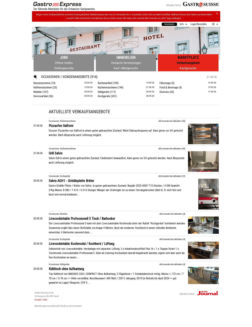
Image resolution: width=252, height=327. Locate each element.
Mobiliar (37, 92)
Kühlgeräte (103, 92)
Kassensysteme (41, 83)
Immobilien (125, 57)
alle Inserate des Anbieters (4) (172, 214)
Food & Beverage (168, 87)
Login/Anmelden (199, 24)
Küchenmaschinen (107, 87)
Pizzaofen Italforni (61, 126)
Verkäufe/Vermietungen (126, 63)
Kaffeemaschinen (42, 87)
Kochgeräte (104, 96)
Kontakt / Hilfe (41, 299)
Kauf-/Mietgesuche (126, 68)
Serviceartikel (40, 96)
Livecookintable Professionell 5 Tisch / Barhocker (82, 219)
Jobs (64, 57)
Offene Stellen (64, 63)
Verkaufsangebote (188, 63)
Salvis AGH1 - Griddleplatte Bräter (71, 181)
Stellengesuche (64, 68)
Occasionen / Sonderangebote (61, 77)
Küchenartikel (105, 83)
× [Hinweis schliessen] (217, 13)
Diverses (164, 92)
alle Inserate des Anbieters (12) (171, 176)
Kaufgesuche (188, 68)
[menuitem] (169, 24)
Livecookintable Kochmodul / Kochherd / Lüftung (81, 244)
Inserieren (169, 24)
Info (182, 24)
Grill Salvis (55, 153)
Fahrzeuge (165, 83)
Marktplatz (188, 57)
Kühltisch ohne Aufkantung (66, 269)
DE (213, 24)
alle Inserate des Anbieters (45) (171, 121)
